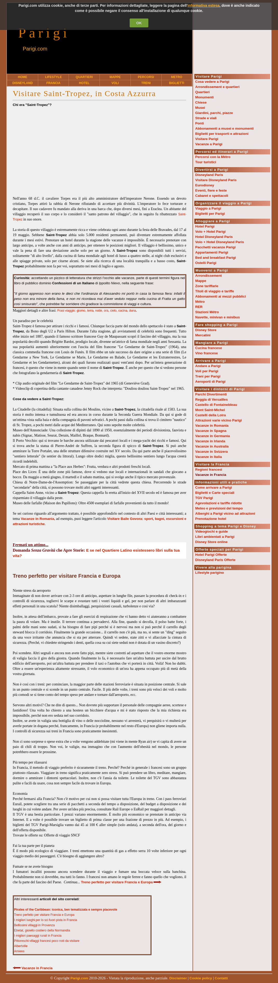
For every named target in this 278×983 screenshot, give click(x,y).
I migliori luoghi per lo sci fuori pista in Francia (45, 920)
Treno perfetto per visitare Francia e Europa (44, 915)
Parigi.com (35, 48)
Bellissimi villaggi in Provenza (34, 925)
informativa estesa (204, 5)
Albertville (21, 946)
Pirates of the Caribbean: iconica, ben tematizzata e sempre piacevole (65, 909)
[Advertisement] (99, 149)
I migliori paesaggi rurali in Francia (38, 935)
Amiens (19, 951)
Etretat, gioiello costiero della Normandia (42, 930)
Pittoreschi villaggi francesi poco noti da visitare (46, 941)
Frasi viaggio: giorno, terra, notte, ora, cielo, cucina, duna (96, 310)
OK (139, 23)
